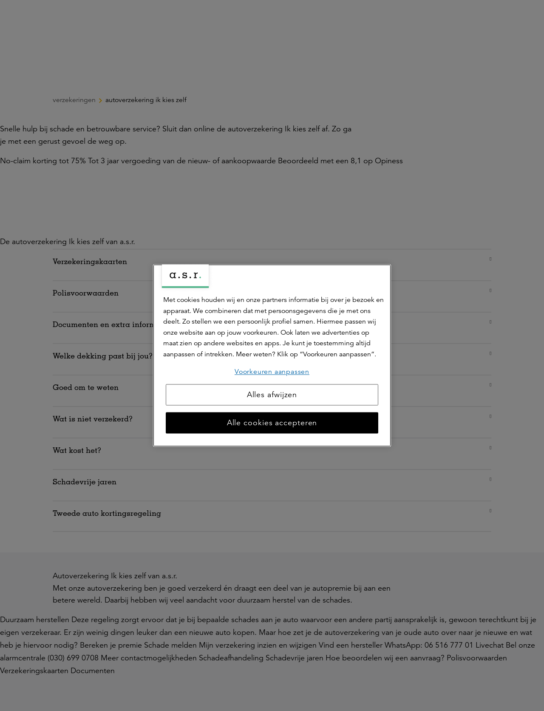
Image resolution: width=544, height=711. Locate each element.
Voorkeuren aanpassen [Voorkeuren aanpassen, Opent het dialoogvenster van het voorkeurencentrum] (272, 371)
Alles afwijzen (272, 395)
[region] (272, 355)
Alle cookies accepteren (272, 423)
